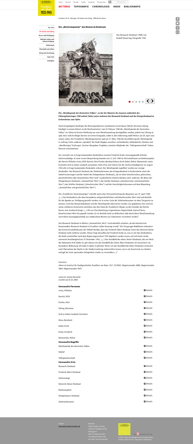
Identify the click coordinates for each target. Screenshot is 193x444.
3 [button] (136, 102)
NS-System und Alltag (84, 18)
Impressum (138, 439)
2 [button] (133, 102)
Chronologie (101, 6)
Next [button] (152, 101)
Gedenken (50, 61)
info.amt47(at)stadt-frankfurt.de (69, 426)
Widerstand (50, 45)
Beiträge (64, 6)
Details (149, 290)
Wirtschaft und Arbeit (46, 49)
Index (116, 6)
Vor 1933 (51, 27)
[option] (106, 69)
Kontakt (75, 2)
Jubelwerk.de (128, 439)
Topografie (81, 6)
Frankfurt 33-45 (64, 18)
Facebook (91, 2)
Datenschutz (147, 439)
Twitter (83, 2)
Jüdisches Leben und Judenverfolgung (47, 40)
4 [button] (140, 102)
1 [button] (130, 102)
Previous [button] (148, 101)
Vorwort (68, 2)
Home (61, 2)
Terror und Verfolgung (46, 35)
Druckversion (101, 2)
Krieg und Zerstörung (46, 53)
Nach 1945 (50, 57)
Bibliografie (132, 6)
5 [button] (143, 102)
